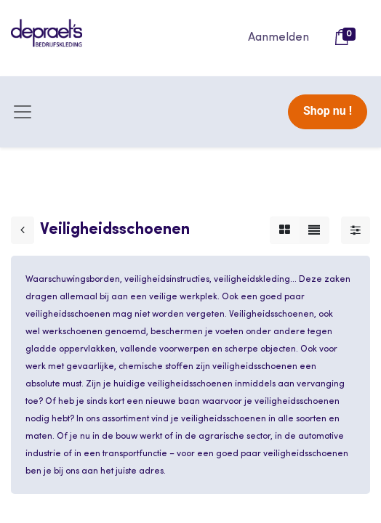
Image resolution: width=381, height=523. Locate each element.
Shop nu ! (327, 111)
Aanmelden (278, 38)
